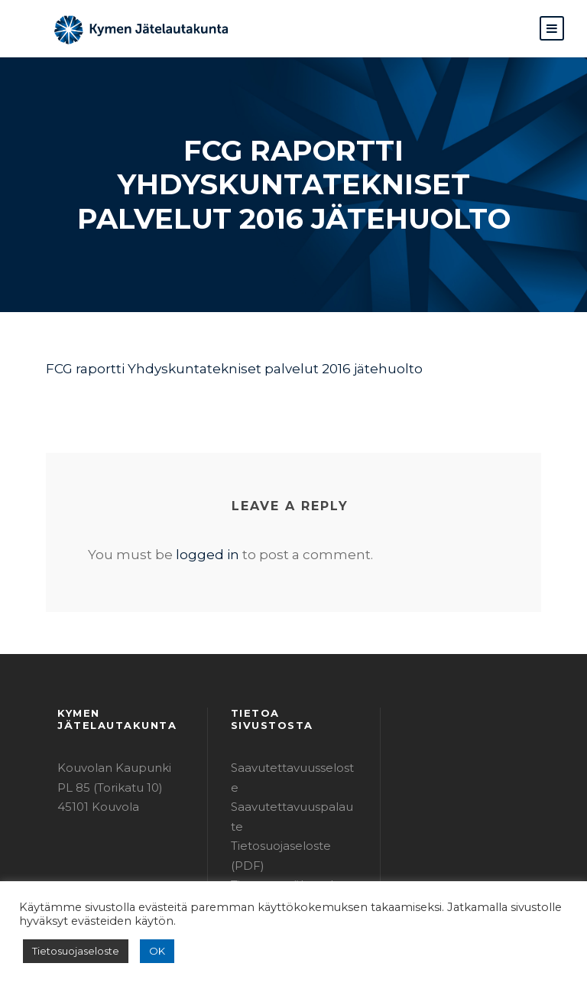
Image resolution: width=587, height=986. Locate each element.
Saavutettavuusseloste (288, 756)
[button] (552, 28)
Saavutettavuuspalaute (289, 775)
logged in (190, 554)
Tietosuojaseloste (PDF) (292, 795)
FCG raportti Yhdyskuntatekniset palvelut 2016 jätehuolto (210, 368)
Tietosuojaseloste (70, 951)
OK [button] (146, 951)
